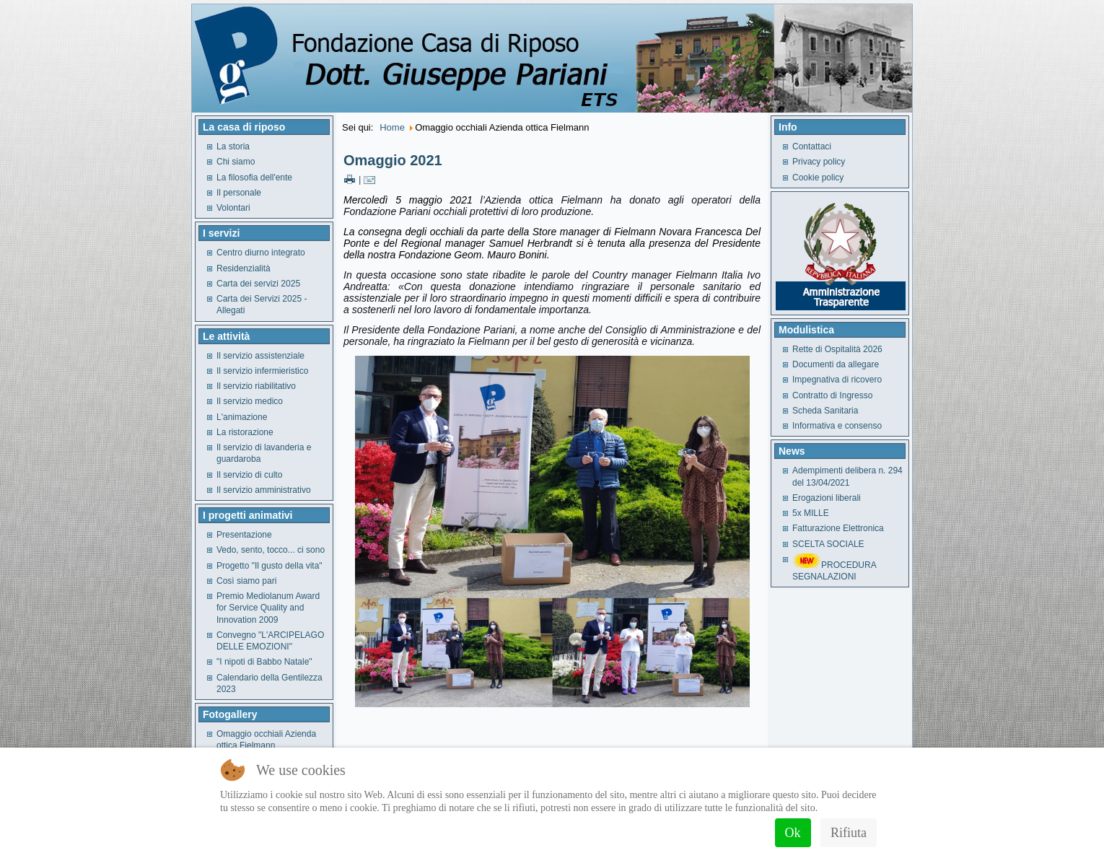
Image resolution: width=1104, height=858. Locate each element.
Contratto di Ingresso (832, 395)
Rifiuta (849, 833)
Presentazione (244, 535)
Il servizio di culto (249, 475)
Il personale (238, 193)
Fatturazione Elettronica (838, 528)
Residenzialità (243, 268)
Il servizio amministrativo (263, 490)
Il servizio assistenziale (260, 356)
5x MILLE (810, 513)
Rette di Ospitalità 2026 (837, 349)
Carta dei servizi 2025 (258, 284)
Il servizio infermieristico (262, 371)
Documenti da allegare (835, 364)
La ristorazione (244, 432)
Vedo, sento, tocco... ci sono (270, 550)
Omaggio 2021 (392, 160)
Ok (793, 833)
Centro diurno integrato (260, 253)
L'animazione (241, 417)
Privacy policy (818, 162)
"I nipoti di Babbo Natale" (264, 662)
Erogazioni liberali (826, 498)
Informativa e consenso (837, 426)
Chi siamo (235, 162)
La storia (233, 146)
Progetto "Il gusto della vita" (269, 566)
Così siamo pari (246, 581)
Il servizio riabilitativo (256, 386)
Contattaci (811, 146)
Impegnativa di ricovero (837, 380)
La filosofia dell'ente (254, 177)
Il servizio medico (249, 401)
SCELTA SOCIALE (828, 544)
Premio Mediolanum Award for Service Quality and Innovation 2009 (268, 608)
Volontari (233, 208)
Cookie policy (818, 177)
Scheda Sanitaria (825, 411)
